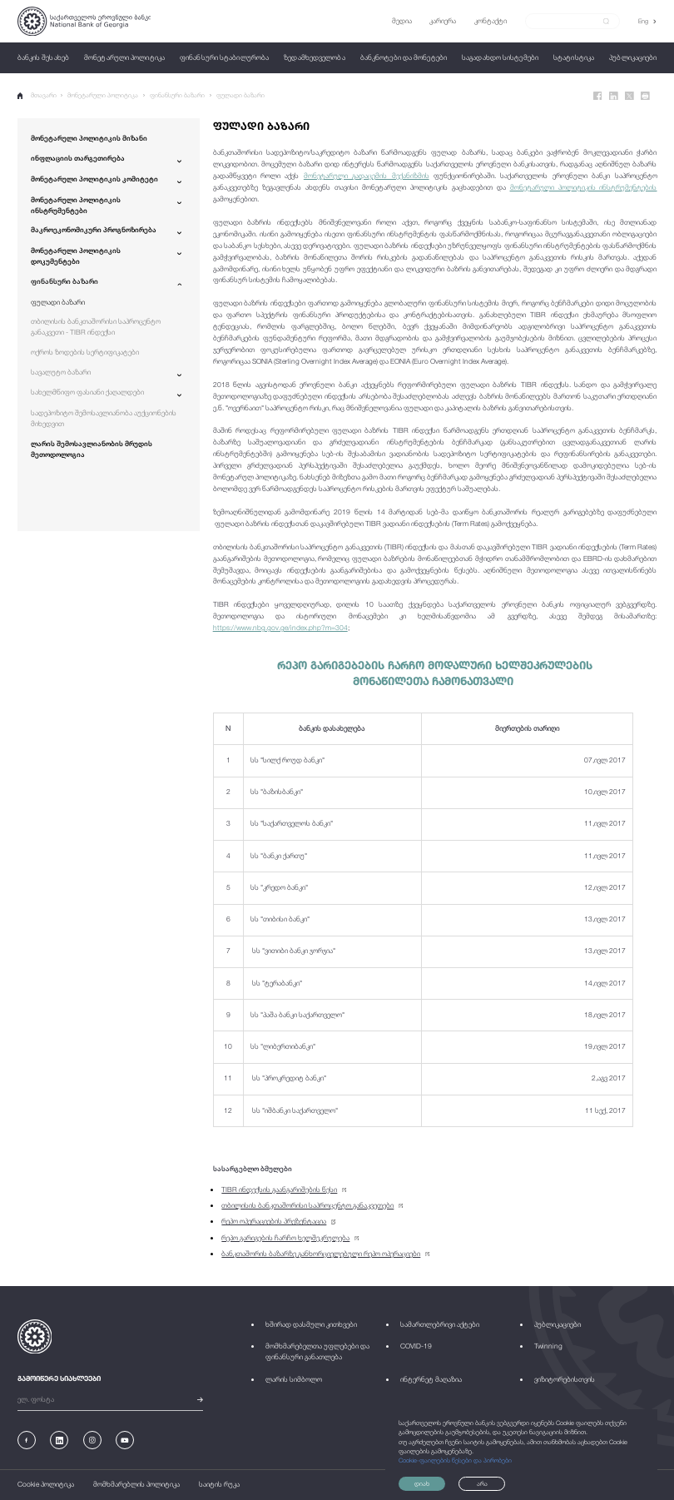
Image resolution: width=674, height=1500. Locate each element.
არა (482, 1484)
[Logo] (84, 21)
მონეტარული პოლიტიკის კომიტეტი (94, 179)
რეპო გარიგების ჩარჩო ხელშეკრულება (285, 1238)
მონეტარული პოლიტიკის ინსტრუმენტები (76, 205)
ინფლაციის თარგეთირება (78, 158)
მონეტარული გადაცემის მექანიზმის (366, 175)
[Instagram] (92, 1440)
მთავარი (37, 95)
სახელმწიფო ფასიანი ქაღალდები (87, 392)
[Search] (567, 20)
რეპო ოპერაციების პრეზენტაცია (273, 1221)
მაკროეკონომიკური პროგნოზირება (93, 230)
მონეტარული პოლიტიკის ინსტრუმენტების (583, 187)
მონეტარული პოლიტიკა (102, 95)
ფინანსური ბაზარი (177, 95)
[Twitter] (629, 96)
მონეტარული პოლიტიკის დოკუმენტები (76, 256)
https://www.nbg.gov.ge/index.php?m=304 (280, 627)
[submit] (606, 21)
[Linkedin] (613, 96)
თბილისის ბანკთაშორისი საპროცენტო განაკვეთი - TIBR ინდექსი (96, 326)
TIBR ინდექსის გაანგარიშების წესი (279, 1189)
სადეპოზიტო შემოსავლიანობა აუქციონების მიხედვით (103, 418)
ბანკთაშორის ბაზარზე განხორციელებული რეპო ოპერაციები (320, 1253)
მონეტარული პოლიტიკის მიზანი (89, 138)
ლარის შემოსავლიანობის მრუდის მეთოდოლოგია (91, 449)
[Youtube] (125, 1440)
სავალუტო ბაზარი (61, 372)
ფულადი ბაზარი (240, 95)
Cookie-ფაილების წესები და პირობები (455, 1460)
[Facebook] (597, 96)
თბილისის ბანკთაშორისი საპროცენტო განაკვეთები (307, 1205)
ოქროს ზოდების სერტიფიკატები (85, 352)
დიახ (421, 1484)
